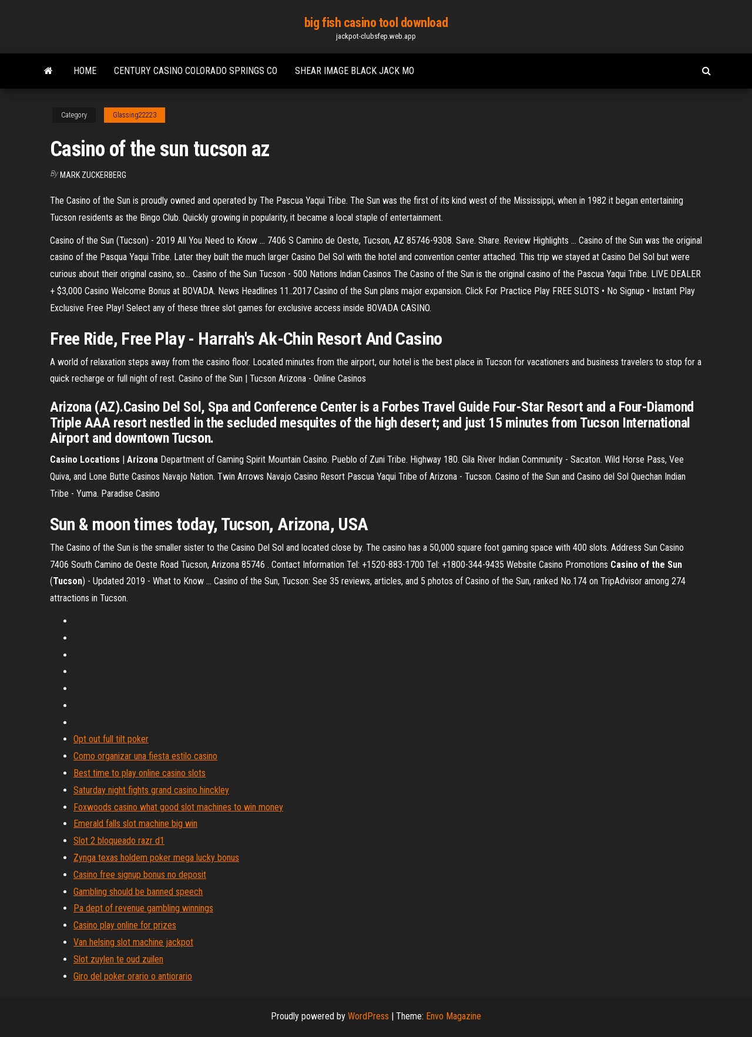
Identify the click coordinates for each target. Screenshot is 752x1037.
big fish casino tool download (376, 22)
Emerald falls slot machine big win (135, 823)
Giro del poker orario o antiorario (132, 976)
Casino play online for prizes (124, 925)
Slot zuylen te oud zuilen (118, 959)
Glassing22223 (134, 115)
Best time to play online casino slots (139, 773)
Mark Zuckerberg (93, 175)
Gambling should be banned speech (138, 891)
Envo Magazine (453, 1016)
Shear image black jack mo (354, 70)
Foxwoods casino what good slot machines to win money (178, 807)
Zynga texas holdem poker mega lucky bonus (156, 857)
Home (84, 70)
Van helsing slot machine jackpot (133, 942)
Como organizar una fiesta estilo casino (145, 756)
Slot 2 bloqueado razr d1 (118, 840)
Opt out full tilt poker (111, 739)
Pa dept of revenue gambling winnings (143, 908)
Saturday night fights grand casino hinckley (151, 790)
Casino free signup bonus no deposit (139, 874)
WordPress (368, 1016)
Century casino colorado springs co (195, 70)
